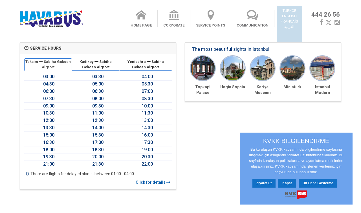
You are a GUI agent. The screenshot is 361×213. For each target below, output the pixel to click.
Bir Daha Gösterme (318, 183)
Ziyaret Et (264, 183)
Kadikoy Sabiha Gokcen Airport (96, 64)
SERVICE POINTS (210, 18)
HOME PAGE (141, 18)
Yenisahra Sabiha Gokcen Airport (145, 64)
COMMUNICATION (252, 18)
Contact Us (83, 205)
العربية (289, 27)
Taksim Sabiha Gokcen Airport (48, 64)
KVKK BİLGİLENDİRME (296, 141)
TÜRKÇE (289, 10)
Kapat (287, 183)
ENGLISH (289, 16)
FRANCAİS (289, 21)
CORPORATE (173, 18)
